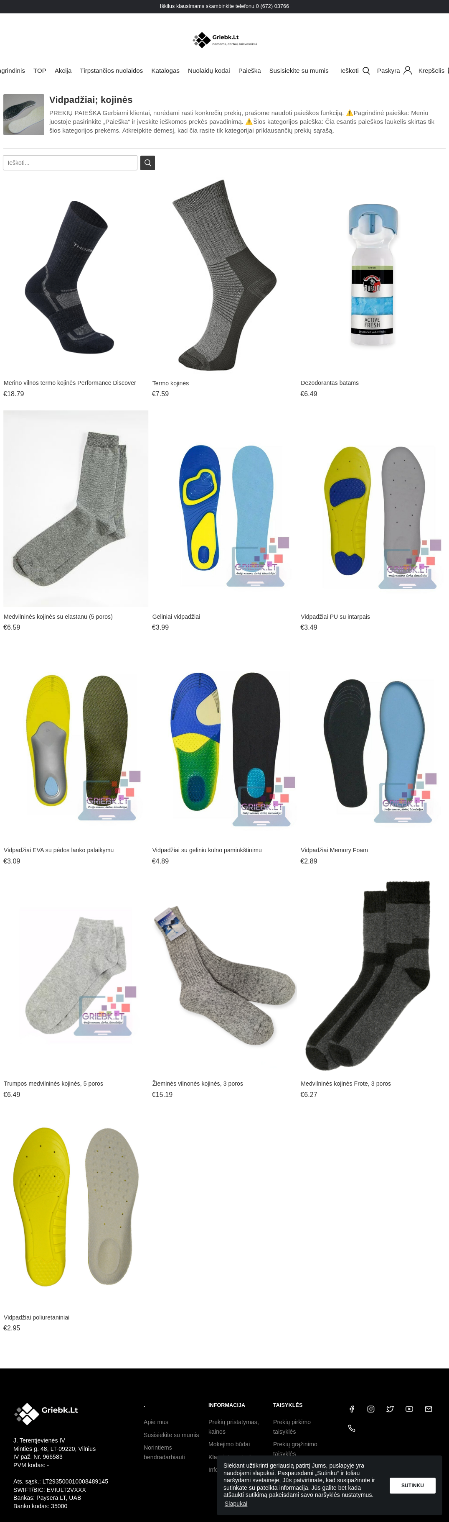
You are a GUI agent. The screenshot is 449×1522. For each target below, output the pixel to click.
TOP (39, 70)
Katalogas (165, 70)
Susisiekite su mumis (299, 70)
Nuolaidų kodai (209, 70)
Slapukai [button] (236, 1503)
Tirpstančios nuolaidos (111, 70)
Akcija (63, 70)
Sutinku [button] (412, 1486)
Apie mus (156, 1422)
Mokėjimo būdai (229, 1444)
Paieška (249, 70)
